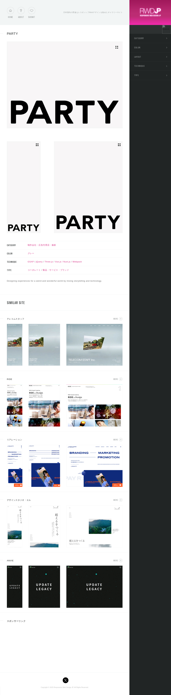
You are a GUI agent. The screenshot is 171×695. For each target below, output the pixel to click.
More (115, 318)
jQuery (39, 261)
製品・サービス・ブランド (56, 270)
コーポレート (34, 270)
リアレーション (14, 440)
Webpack (77, 261)
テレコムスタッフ (15, 319)
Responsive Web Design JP (63, 687)
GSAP (31, 261)
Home (10, 13)
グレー (31, 253)
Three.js (49, 261)
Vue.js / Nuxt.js (63, 261)
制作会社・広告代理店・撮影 (42, 245)
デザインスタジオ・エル (19, 500)
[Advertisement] (31, 646)
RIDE (9, 379)
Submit (31, 13)
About (21, 13)
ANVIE (10, 560)
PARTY (12, 33)
